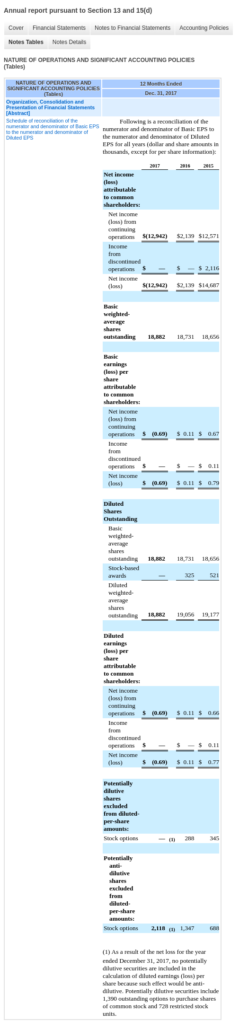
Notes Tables (26, 42)
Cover (16, 28)
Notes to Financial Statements (132, 28)
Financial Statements (59, 28)
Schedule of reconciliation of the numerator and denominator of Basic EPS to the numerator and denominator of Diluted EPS (52, 129)
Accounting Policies (204, 28)
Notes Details (69, 42)
